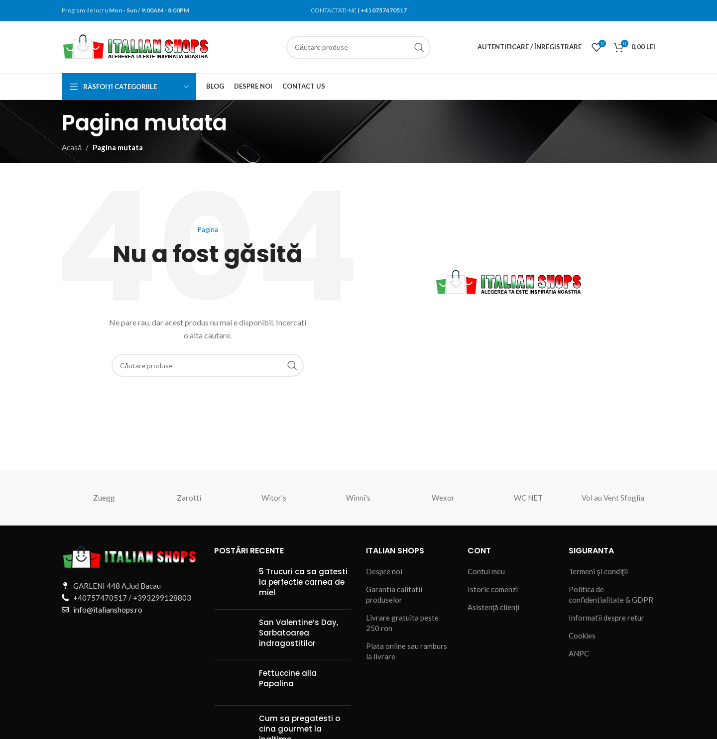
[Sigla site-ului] (136, 45)
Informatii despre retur (606, 617)
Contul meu (486, 571)
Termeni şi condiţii (598, 571)
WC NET (528, 497)
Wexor (443, 497)
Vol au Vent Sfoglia (613, 497)
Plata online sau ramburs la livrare (406, 651)
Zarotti (189, 497)
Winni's (358, 497)
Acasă (72, 147)
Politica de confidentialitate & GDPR (611, 594)
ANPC (579, 653)
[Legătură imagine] (130, 556)
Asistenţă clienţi (494, 607)
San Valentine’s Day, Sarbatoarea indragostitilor (298, 632)
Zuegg (104, 497)
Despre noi (384, 571)
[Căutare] (358, 47)
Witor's (273, 497)
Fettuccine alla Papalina (288, 678)
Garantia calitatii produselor (394, 594)
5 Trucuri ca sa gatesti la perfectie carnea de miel (303, 582)
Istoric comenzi (493, 589)
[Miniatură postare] (232, 584)
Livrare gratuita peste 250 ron (402, 623)
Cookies (582, 635)
